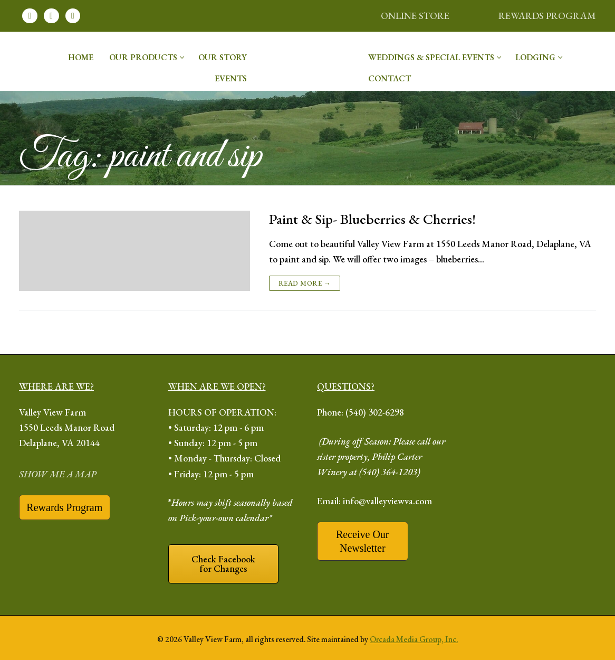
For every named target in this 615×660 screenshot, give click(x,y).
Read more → (304, 283)
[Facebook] (29, 16)
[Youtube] (73, 16)
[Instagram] (51, 16)
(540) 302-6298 (374, 412)
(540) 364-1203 (388, 472)
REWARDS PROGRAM (547, 16)
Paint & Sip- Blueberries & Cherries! (372, 219)
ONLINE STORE (415, 16)
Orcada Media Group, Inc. (414, 639)
